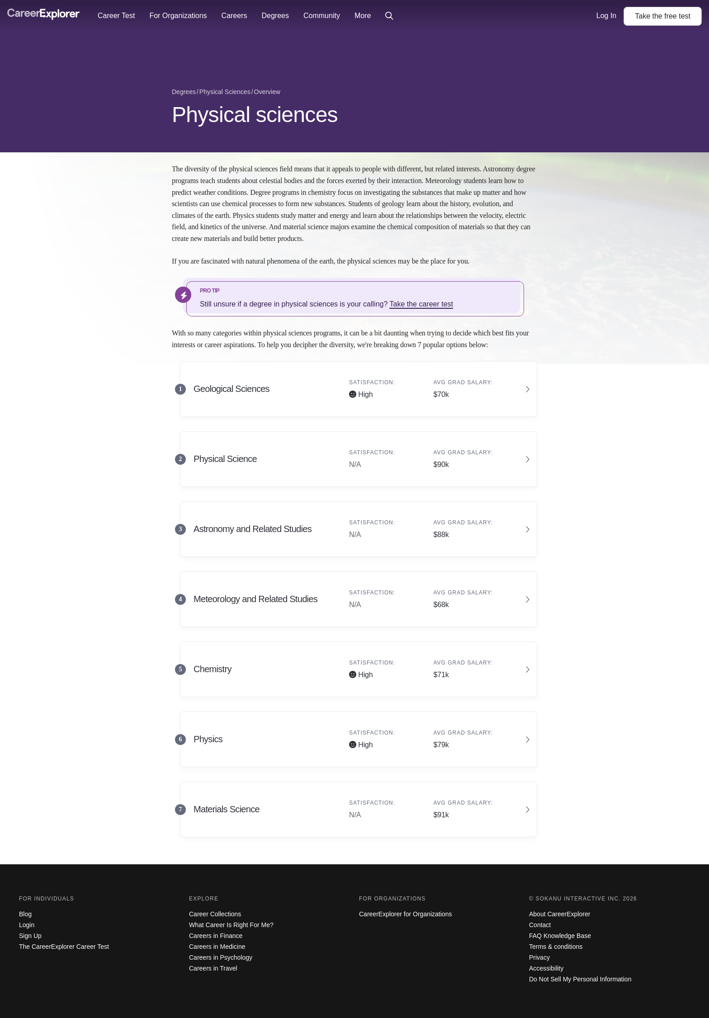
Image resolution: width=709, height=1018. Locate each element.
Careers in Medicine (217, 946)
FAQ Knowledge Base (560, 935)
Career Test (116, 15)
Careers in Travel (213, 968)
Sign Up (30, 935)
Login (26, 924)
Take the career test (421, 304)
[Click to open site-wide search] (389, 16)
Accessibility (546, 968)
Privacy (539, 957)
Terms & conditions (555, 946)
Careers (234, 15)
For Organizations (178, 15)
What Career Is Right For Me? (231, 924)
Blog (25, 914)
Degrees (274, 15)
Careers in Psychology (220, 957)
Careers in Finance (215, 935)
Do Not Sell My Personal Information (580, 979)
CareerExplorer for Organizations (405, 914)
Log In (606, 15)
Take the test (662, 16)
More (362, 15)
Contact (540, 924)
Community (321, 15)
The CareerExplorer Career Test (64, 946)
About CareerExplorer (559, 914)
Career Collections (215, 914)
